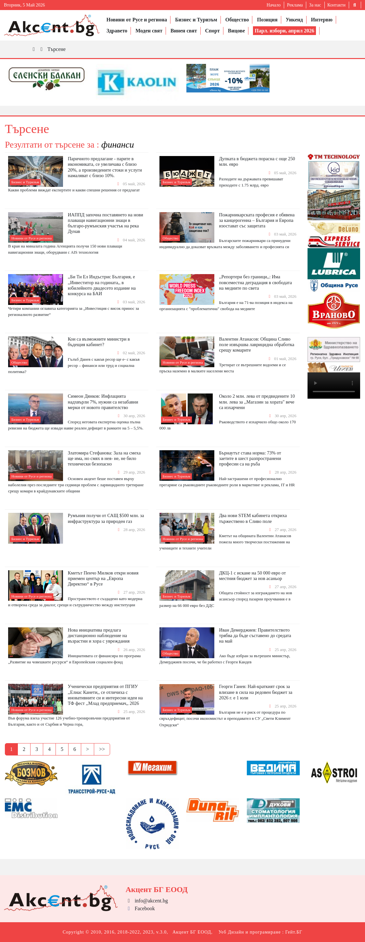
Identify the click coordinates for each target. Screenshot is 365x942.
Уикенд (294, 19)
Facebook (140, 908)
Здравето (117, 30)
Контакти (336, 5)
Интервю (322, 19)
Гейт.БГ (293, 932)
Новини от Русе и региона (137, 19)
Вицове (236, 30)
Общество (237, 19)
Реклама (295, 5)
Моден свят (148, 30)
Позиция (267, 19)
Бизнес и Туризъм (196, 19)
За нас (315, 5)
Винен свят (183, 30)
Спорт (212, 30)
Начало (274, 5)
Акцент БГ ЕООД (191, 932)
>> (102, 749)
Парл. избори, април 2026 (284, 30)
